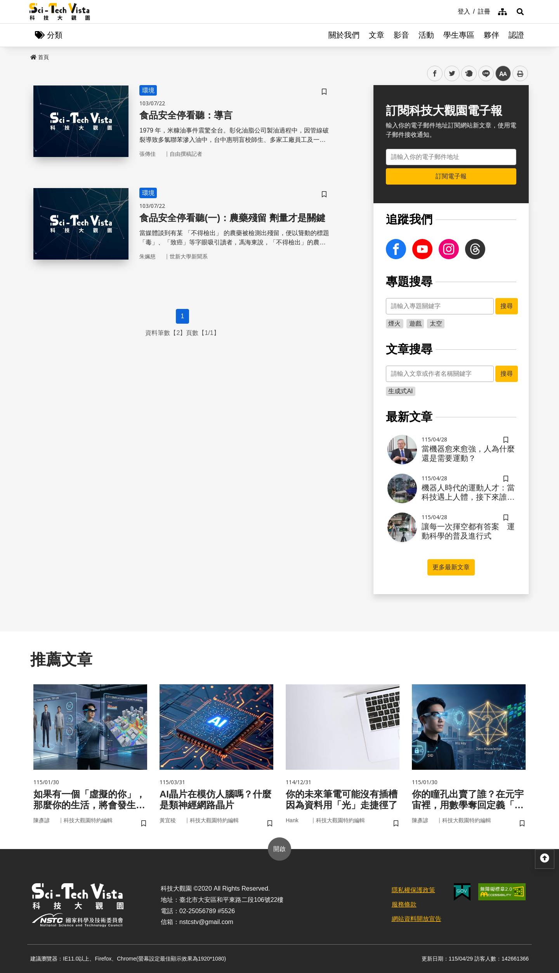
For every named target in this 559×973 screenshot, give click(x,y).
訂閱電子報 (451, 176)
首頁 (39, 57)
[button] (520, 11)
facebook (435, 73)
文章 (376, 35)
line (483, 73)
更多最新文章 (451, 567)
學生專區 (458, 35)
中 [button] (503, 73)
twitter (452, 73)
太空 (436, 323)
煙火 (394, 323)
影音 (401, 35)
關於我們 (343, 35)
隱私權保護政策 (413, 890)
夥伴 (491, 35)
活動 (426, 35)
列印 (520, 73)
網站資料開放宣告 (416, 918)
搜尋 (506, 306)
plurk (468, 73)
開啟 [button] (279, 849)
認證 (516, 35)
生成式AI (400, 391)
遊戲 (415, 323)
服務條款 (404, 904)
